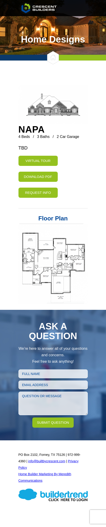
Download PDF (38, 177)
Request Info (38, 193)
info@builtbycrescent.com (46, 461)
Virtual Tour (38, 161)
